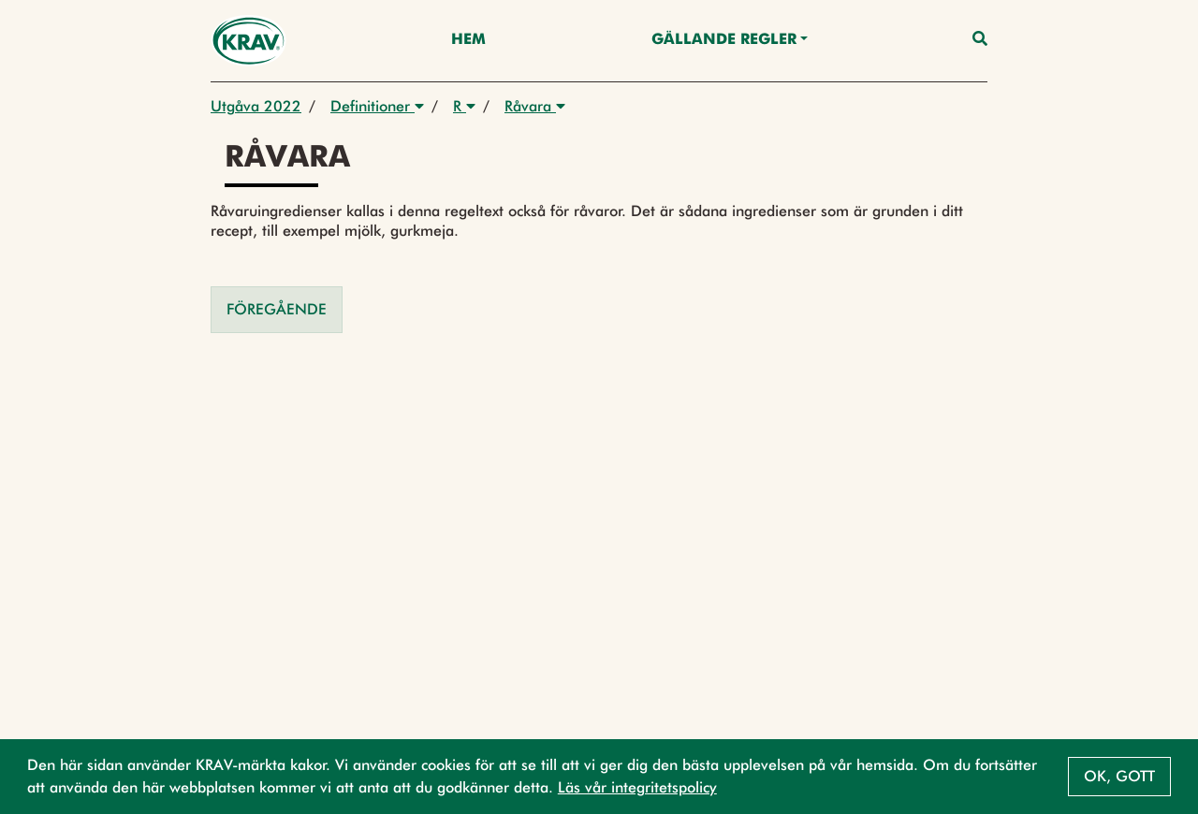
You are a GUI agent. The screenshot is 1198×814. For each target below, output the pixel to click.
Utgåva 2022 (256, 106)
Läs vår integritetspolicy (637, 787)
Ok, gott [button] (1119, 776)
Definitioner (377, 106)
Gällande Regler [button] (723, 40)
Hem (468, 40)
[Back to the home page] (248, 40)
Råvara (534, 106)
